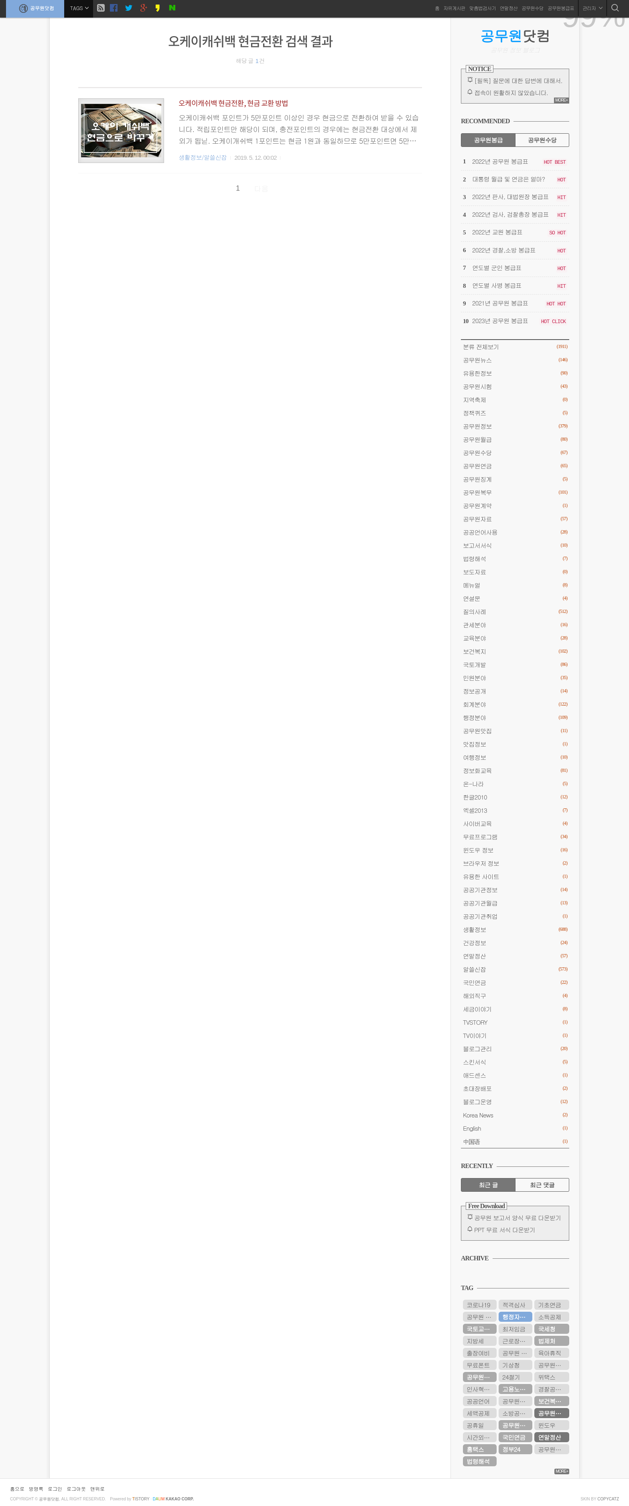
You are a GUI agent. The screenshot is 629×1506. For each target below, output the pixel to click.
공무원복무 (515, 492)
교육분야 (515, 638)
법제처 (546, 1341)
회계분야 (515, 704)
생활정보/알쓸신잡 (203, 157)
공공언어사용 (515, 532)
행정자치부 (516, 1317)
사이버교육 (515, 823)
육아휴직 (549, 1353)
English (515, 1128)
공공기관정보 (515, 889)
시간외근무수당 (482, 1437)
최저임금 (513, 1329)
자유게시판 (454, 7)
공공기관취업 (515, 916)
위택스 (546, 1377)
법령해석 (515, 558)
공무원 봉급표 (482, 1317)
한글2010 (515, 797)
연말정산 (508, 7)
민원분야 (515, 677)
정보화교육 (515, 770)
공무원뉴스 (515, 359)
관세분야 (515, 624)
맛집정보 (515, 744)
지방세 (475, 1341)
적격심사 (513, 1304)
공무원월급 (515, 439)
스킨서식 (515, 1061)
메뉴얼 (515, 585)
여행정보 (515, 757)
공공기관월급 (515, 903)
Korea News (515, 1114)
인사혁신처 (481, 1389)
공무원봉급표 (561, 7)
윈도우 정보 (515, 850)
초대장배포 (515, 1088)
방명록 (36, 1488)
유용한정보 (515, 373)
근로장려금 (516, 1341)
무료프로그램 (515, 836)
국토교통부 (481, 1329)
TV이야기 (515, 1035)
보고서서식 (515, 545)
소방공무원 (516, 1413)
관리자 (592, 7)
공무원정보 (515, 426)
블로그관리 (515, 1048)
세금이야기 (515, 1009)
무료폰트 (478, 1365)
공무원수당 (532, 7)
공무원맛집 (515, 730)
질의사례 (515, 611)
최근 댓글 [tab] (542, 1184)
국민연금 (515, 982)
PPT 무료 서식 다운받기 (504, 1229)
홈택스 (475, 1449)
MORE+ (561, 100)
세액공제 (478, 1413)
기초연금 (549, 1304)
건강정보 (515, 942)
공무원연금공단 (482, 1377)
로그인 (55, 1488)
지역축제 (515, 399)
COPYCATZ (608, 1499)
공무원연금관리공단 (553, 1365)
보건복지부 (552, 1401)
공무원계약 (515, 505)
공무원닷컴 (35, 8)
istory (141, 1499)
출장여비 (478, 1353)
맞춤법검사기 (482, 7)
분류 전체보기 (515, 346)
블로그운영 (515, 1101)
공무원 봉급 (517, 1353)
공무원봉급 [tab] (488, 140)
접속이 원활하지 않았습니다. (511, 92)
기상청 (510, 1365)
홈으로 (17, 1488)
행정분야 (515, 717)
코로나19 (478, 1304)
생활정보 (515, 929)
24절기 (511, 1377)
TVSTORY (515, 1022)
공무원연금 (515, 465)
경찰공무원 (552, 1389)
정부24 (511, 1449)
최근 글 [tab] (488, 1184)
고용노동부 (516, 1389)
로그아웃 (76, 1488)
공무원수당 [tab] (542, 140)
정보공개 (515, 691)
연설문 (515, 598)
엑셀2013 (515, 810)
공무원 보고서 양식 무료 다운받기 (517, 1217)
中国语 (515, 1141)
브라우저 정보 (515, 863)
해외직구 (515, 995)
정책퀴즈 (515, 412)
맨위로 (97, 1488)
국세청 (546, 1329)
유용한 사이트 (515, 876)
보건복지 (515, 651)
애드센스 (515, 1075)
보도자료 (515, 571)
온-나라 (515, 783)
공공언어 (478, 1401)
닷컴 (515, 36)
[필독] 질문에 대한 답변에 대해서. (518, 80)
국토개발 (515, 664)
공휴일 (475, 1425)
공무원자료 (515, 518)
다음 (261, 188)
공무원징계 (515, 479)
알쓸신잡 (515, 969)
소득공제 (549, 1317)
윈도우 (546, 1425)
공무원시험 (515, 386)
